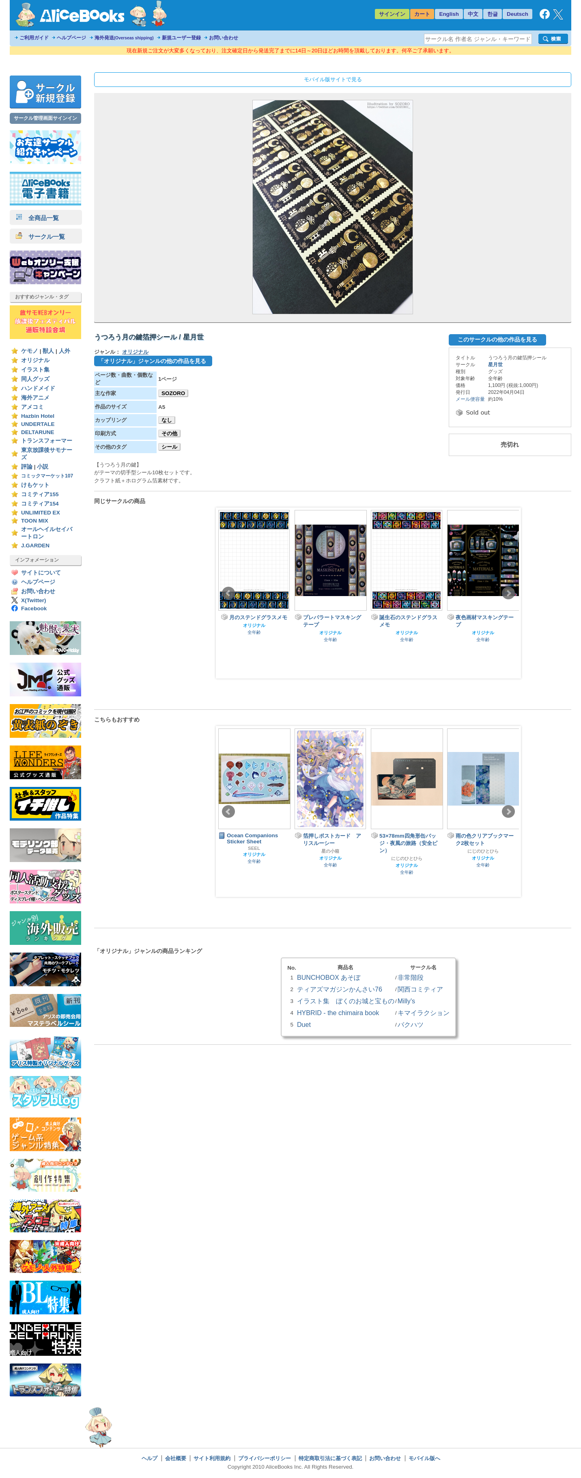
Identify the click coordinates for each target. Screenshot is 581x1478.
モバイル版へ (424, 1458)
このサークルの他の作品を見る (497, 339)
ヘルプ (149, 1458)
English (449, 14)
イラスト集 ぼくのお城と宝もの (345, 1001)
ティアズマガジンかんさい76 (339, 989)
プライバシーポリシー (264, 1458)
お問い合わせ (223, 38)
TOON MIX (34, 521)
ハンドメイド (38, 388)
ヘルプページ (71, 38)
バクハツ (411, 1024)
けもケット (35, 485)
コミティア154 (40, 504)
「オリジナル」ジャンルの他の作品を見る (152, 361)
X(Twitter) (33, 600)
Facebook (34, 608)
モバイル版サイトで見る (333, 79)
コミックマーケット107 (47, 476)
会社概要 (175, 1458)
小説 (42, 467)
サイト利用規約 (212, 1458)
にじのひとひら (406, 858)
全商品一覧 (37, 217)
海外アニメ (35, 398)
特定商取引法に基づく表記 (330, 1458)
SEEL (254, 848)
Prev (228, 593)
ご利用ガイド (34, 38)
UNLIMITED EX (40, 513)
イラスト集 (35, 370)
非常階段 (411, 977)
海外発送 (124, 38)
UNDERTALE (38, 424)
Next (508, 593)
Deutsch (517, 14)
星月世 (495, 364)
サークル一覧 (40, 236)
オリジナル (35, 360)
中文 (473, 14)
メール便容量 (470, 399)
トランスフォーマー (46, 441)
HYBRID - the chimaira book (338, 1012)
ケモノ (29, 351)
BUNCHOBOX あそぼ (328, 977)
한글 (492, 14)
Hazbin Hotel (37, 416)
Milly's (406, 1001)
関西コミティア (420, 989)
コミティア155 (40, 494)
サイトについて (41, 573)
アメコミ (32, 407)
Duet (304, 1024)
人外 (64, 351)
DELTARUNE (37, 432)
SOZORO (173, 393)
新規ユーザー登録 (181, 38)
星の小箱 (330, 851)
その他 (169, 433)
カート (422, 14)
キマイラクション (424, 1012)
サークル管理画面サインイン (45, 118)
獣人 (48, 351)
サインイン (392, 14)
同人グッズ (35, 379)
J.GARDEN (35, 545)
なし (166, 420)
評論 (26, 467)
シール (169, 447)
